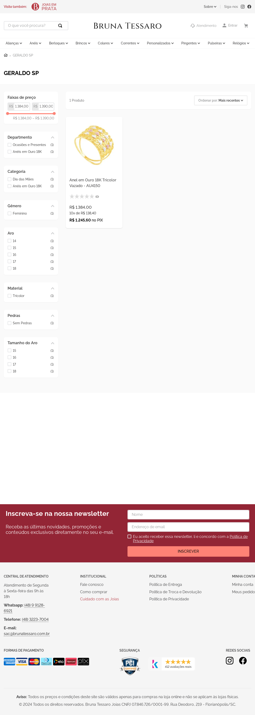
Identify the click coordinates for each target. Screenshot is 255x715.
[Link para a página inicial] (6, 55)
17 (33, 261)
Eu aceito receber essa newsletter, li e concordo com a (190, 539)
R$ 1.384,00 (22, 118)
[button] (31, 137)
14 (33, 241)
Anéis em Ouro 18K (33, 151)
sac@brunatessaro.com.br (27, 633)
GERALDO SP (23, 55)
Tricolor (33, 295)
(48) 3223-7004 (35, 619)
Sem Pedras (33, 323)
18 (33, 268)
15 (33, 247)
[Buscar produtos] (61, 26)
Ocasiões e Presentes (33, 144)
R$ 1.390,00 (43, 118)
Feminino (33, 213)
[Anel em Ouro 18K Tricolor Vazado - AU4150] (94, 172)
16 (33, 254)
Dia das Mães (33, 179)
